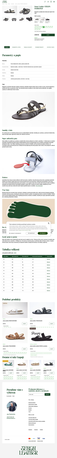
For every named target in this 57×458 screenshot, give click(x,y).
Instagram (30, 429)
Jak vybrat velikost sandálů (33, 419)
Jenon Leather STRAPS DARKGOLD (21, 3)
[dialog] (28, 229)
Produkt (7, 47)
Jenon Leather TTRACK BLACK (36, 320)
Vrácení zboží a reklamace (33, 406)
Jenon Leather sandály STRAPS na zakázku (38, 346)
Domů (3, 3)
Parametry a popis (16, 47)
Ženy (6, 3)
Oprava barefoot (31, 424)
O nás (29, 411)
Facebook (36, 429)
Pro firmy (30, 408)
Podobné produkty (39, 47)
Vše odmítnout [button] (31, 233)
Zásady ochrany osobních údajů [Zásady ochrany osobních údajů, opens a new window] (24, 230)
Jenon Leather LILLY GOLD (21, 370)
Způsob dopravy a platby (32, 404)
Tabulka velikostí (28, 47)
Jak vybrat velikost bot (32, 417)
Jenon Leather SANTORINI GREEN (8, 370)
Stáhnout (48, 259)
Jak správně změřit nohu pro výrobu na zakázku (36, 421)
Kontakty (30, 409)
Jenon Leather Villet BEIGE (35, 370)
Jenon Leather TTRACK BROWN (9, 346)
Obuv (9, 3)
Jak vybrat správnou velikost (40, 31)
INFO (15, 253)
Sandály (12, 3)
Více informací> (39, 185)
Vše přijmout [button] (43, 233)
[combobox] (48, 223)
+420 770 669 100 (10, 417)
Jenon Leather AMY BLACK (47, 370)
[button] (15, 233)
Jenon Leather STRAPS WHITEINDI (10, 320)
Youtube (41, 429)
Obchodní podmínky (31, 402)
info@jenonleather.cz (11, 418)
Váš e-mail (31, 394)
